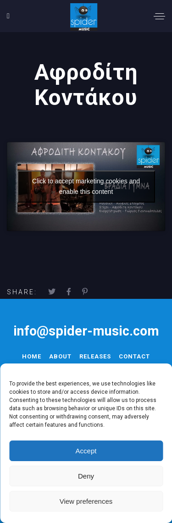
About (60, 356)
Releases (95, 356)
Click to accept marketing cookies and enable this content (86, 186)
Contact (134, 356)
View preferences (86, 501)
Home (31, 356)
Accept (86, 451)
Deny (86, 476)
